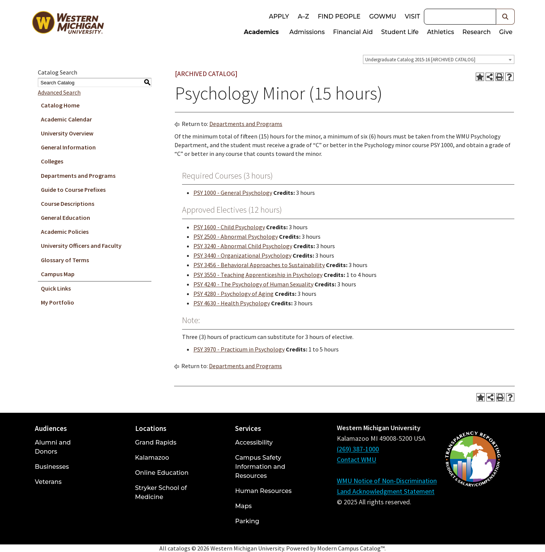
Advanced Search (59, 92)
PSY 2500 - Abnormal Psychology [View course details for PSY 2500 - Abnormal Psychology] (235, 236)
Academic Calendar (66, 119)
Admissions (307, 32)
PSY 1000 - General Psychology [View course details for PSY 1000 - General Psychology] (232, 192)
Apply (279, 16)
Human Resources (263, 490)
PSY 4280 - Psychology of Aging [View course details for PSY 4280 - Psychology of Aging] (233, 293)
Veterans (48, 481)
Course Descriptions (67, 203)
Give (505, 32)
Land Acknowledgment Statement (385, 491)
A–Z (303, 16)
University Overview (67, 133)
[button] (505, 17)
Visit (412, 16)
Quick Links (56, 288)
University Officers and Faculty (81, 245)
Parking (247, 521)
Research (476, 32)
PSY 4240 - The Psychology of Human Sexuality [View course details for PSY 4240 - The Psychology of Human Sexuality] (253, 284)
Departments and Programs (78, 175)
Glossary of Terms (65, 260)
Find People (339, 16)
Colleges (52, 161)
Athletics (440, 32)
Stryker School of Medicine (161, 492)
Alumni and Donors (53, 447)
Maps (243, 506)
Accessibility (253, 442)
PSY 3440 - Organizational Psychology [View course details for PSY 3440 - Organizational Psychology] (242, 255)
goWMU (382, 16)
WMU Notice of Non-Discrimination (387, 480)
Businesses (52, 466)
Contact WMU (356, 459)
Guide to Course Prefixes (73, 189)
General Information (68, 147)
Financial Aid (353, 32)
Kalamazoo (152, 457)
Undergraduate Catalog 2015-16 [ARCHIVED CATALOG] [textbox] (420, 59)
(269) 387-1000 (358, 449)
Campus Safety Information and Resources (260, 466)
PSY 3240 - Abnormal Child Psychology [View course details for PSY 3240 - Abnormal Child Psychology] (242, 246)
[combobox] (438, 59)
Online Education (161, 472)
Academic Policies (65, 231)
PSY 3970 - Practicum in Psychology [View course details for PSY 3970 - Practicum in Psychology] (239, 349)
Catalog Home (60, 105)
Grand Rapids (155, 442)
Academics (261, 32)
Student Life (400, 32)
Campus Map (58, 274)
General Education (65, 217)
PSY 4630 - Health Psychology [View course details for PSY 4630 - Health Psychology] (231, 303)
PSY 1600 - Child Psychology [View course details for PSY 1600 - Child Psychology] (229, 227)
